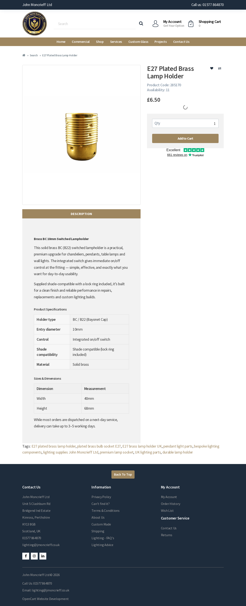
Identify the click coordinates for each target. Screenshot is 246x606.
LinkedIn (42, 556)
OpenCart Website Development (45, 599)
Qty (157, 123)
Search (34, 55)
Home (61, 41)
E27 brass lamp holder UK (142, 446)
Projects (160, 41)
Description (81, 214)
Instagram (34, 556)
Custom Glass (138, 41)
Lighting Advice (102, 545)
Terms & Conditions (106, 510)
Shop (100, 41)
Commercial (81, 41)
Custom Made (101, 524)
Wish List (167, 510)
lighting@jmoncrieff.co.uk (41, 545)
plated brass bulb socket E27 (99, 446)
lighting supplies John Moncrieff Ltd (70, 452)
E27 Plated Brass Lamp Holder (59, 55)
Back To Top (123, 474)
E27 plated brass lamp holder (54, 446)
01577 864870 (31, 538)
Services (116, 41)
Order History (170, 504)
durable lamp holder (177, 452)
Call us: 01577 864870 (207, 4)
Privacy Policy (101, 497)
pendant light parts (177, 446)
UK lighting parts (148, 452)
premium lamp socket (116, 452)
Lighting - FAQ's (103, 538)
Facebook (25, 556)
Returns (166, 535)
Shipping (98, 531)
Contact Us (181, 41)
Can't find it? (101, 504)
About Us (98, 517)
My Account (169, 497)
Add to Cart (185, 138)
